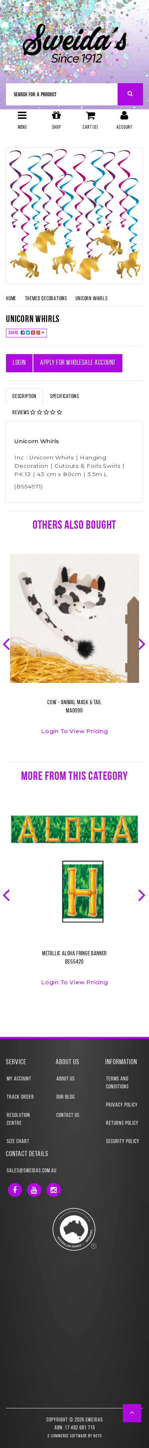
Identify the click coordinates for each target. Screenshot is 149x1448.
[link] (15, 1190)
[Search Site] (130, 94)
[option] (74, 649)
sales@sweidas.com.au (31, 1171)
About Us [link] (65, 1079)
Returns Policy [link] (122, 1123)
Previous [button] (7, 643)
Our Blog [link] (65, 1097)
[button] (132, 1413)
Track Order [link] (20, 1097)
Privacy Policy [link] (122, 1105)
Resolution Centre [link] (18, 1119)
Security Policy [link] (122, 1142)
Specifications (64, 397)
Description (24, 397)
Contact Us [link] (67, 1115)
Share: (26, 332)
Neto (97, 1436)
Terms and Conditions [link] (117, 1083)
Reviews (37, 413)
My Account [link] (19, 1079)
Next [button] (142, 643)
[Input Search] (62, 94)
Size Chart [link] (18, 1142)
